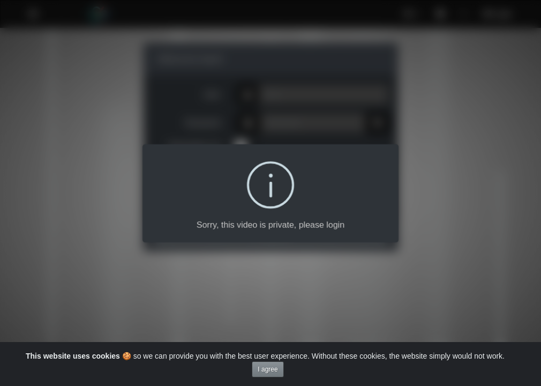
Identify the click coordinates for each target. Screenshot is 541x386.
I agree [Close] (267, 369)
